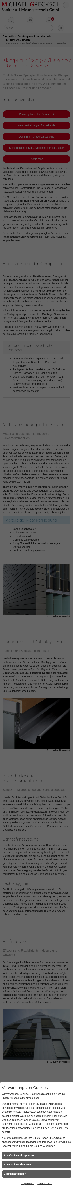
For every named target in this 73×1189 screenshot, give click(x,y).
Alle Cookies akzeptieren (19, 1155)
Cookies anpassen (15, 1173)
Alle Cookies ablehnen (17, 1164)
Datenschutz (44, 1183)
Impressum (27, 1183)
